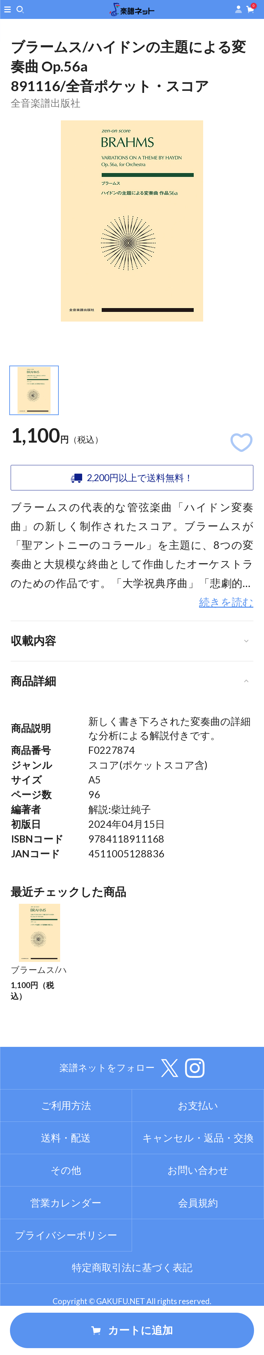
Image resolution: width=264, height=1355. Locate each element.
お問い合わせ (198, 1206)
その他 (66, 1206)
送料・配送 (66, 1174)
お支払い (198, 1141)
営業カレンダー (65, 1238)
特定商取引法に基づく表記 (132, 1303)
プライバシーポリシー (66, 1271)
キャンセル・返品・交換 (198, 1174)
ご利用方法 (66, 1141)
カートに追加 (132, 1330)
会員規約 (198, 1238)
